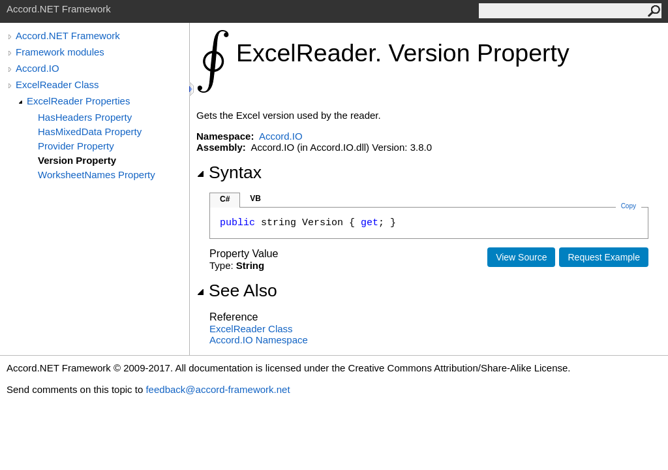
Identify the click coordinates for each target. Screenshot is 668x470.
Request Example (604, 257)
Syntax (229, 172)
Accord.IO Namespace (258, 339)
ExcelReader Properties (78, 100)
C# (225, 199)
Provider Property (76, 145)
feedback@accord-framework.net (217, 389)
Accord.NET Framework (68, 35)
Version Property (77, 160)
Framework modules (60, 51)
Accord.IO (37, 68)
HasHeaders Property (85, 117)
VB (255, 198)
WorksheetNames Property (96, 174)
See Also (236, 290)
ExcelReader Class (57, 84)
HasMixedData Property (90, 131)
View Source (521, 257)
